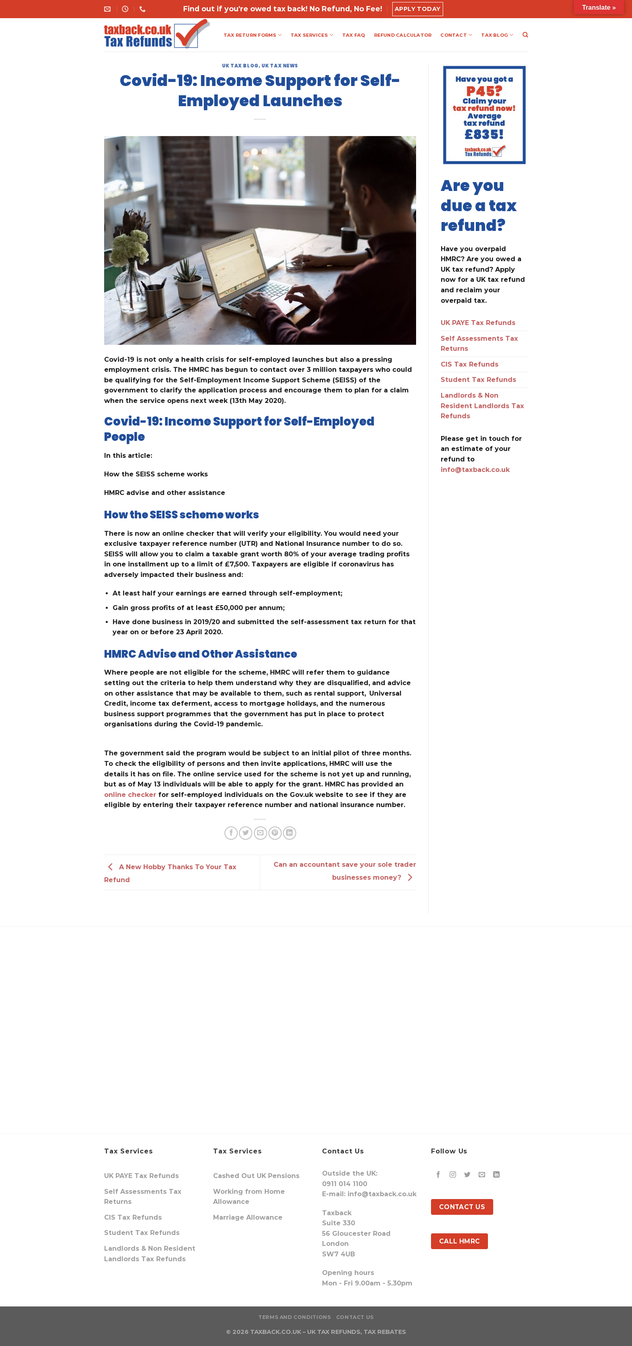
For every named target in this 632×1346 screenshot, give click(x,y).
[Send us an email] (482, 1175)
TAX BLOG (497, 35)
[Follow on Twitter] (467, 1175)
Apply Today (418, 9)
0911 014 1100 (344, 1184)
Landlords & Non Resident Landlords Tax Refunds (482, 406)
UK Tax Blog (240, 66)
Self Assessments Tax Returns (479, 344)
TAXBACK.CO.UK (275, 1332)
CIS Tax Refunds (469, 364)
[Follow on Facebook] (438, 1175)
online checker (130, 795)
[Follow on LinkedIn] (496, 1175)
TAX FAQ (353, 35)
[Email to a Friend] (260, 833)
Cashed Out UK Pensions (256, 1176)
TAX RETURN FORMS (253, 35)
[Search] (525, 34)
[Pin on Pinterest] (275, 833)
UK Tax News (280, 66)
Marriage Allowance (248, 1217)
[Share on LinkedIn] (289, 833)
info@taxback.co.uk (475, 470)
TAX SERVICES (312, 35)
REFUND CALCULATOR (403, 35)
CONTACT (456, 35)
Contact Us (355, 1317)
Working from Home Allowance (249, 1197)
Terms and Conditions (294, 1317)
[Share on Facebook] (231, 833)
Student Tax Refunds (478, 380)
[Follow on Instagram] (453, 1175)
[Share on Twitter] (245, 833)
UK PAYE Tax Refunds (478, 323)
